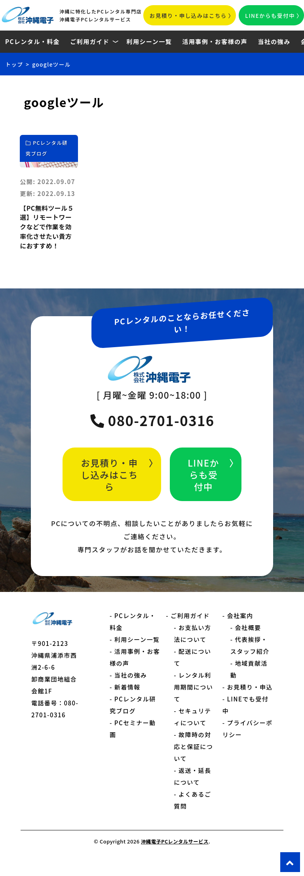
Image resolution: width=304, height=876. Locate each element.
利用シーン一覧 (149, 41)
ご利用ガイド (89, 41)
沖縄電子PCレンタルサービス (174, 858)
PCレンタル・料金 (32, 41)
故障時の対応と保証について (193, 763)
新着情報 (127, 703)
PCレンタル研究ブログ (47, 150)
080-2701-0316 (151, 437)
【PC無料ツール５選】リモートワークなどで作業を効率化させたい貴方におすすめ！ (47, 235)
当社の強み (274, 41)
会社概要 (248, 644)
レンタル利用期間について (193, 704)
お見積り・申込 (250, 703)
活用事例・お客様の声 (214, 41)
